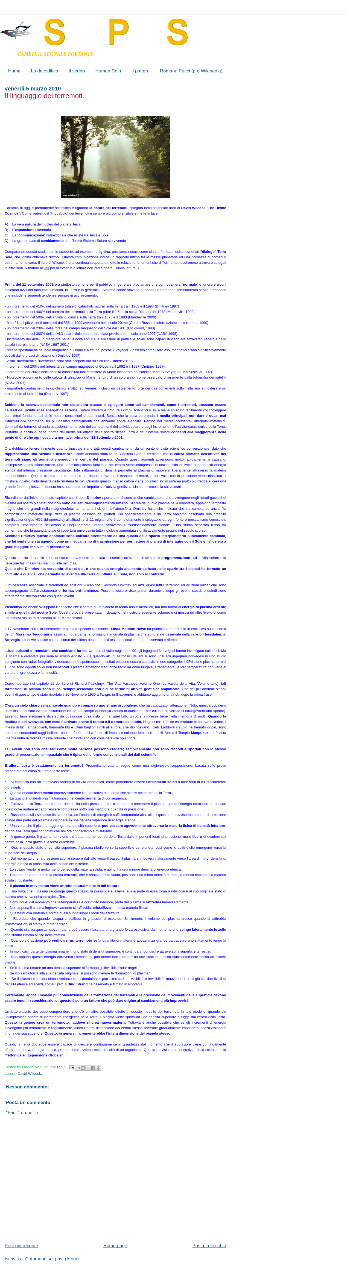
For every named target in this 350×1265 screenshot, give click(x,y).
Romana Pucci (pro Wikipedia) (191, 71)
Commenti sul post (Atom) (52, 1258)
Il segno (77, 71)
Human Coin (108, 71)
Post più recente (21, 1245)
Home (14, 71)
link (46, 268)
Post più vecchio (209, 1245)
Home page (115, 1245)
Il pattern (141, 71)
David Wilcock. (30, 1073)
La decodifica (44, 71)
